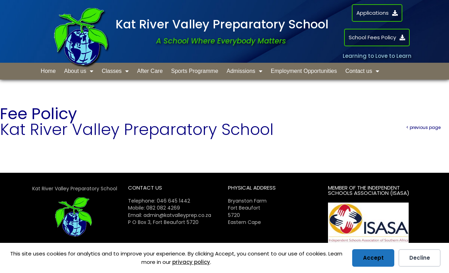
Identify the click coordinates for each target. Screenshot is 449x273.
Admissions (244, 71)
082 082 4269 (163, 207)
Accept (373, 257)
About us (78, 71)
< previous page (423, 127)
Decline (419, 257)
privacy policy (191, 262)
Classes (115, 71)
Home (48, 71)
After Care (150, 71)
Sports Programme (194, 71)
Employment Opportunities (304, 71)
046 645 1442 (173, 200)
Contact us (362, 71)
